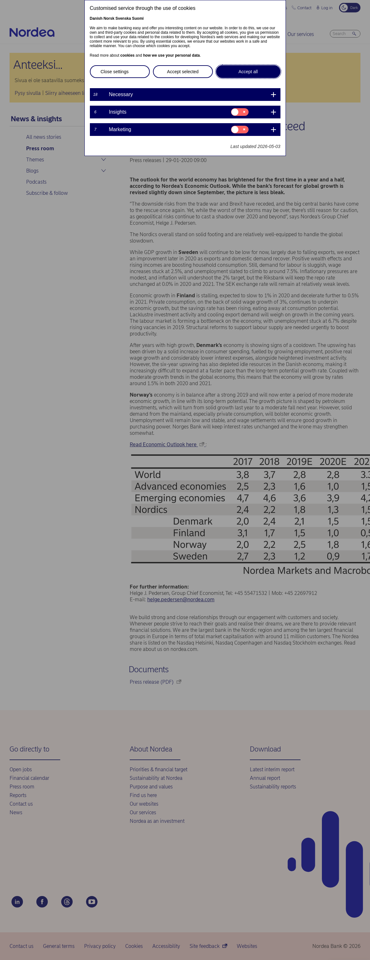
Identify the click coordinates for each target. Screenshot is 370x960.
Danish (96, 18)
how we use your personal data (171, 55)
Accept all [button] (248, 71)
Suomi (138, 18)
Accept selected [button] (183, 71)
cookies (127, 55)
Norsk (109, 18)
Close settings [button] (115, 71)
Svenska (123, 18)
